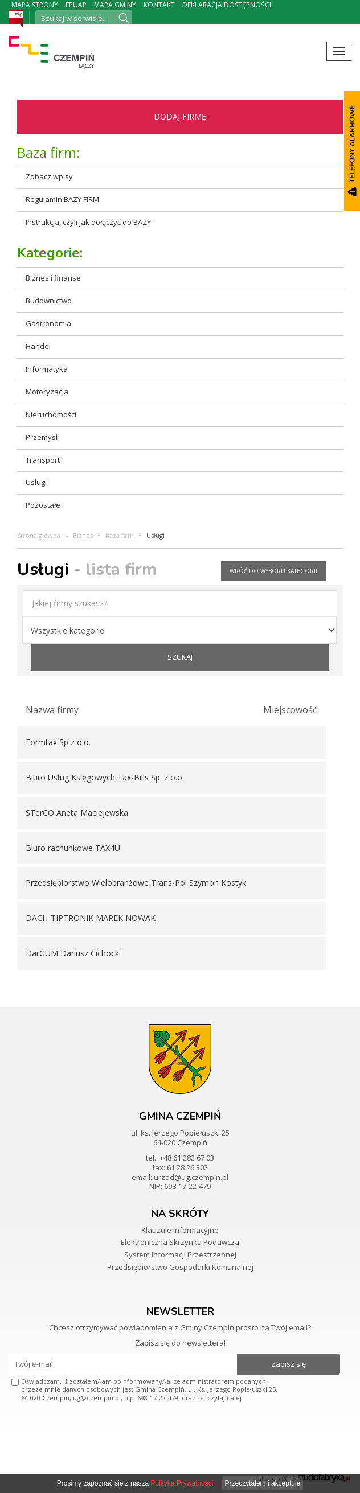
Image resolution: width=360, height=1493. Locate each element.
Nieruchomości (51, 414)
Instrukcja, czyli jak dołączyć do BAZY (88, 222)
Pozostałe (43, 505)
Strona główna (38, 535)
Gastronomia (48, 323)
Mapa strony (34, 5)
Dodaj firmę (180, 116)
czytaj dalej (224, 1397)
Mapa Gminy (115, 5)
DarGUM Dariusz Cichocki (73, 953)
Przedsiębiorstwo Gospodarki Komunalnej (180, 1267)
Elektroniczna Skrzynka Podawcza (180, 1242)
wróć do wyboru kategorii (273, 571)
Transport (43, 460)
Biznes (83, 535)
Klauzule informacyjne (180, 1230)
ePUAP (76, 5)
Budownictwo (49, 300)
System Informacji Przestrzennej (180, 1254)
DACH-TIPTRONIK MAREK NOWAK (91, 917)
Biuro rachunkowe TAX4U (73, 847)
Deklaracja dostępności (226, 5)
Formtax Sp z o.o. (58, 742)
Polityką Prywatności (181, 1483)
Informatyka (47, 369)
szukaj (180, 657)
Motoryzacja (47, 391)
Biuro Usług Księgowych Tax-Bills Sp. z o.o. (105, 777)
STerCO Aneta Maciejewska (77, 812)
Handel (38, 346)
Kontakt (159, 5)
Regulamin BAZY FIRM (62, 199)
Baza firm (119, 535)
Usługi (36, 482)
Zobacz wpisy (49, 176)
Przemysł (42, 437)
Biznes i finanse (53, 278)
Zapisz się (288, 1364)
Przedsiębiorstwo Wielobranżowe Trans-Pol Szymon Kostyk (136, 882)
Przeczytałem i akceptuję (263, 1483)
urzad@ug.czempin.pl (191, 1177)
